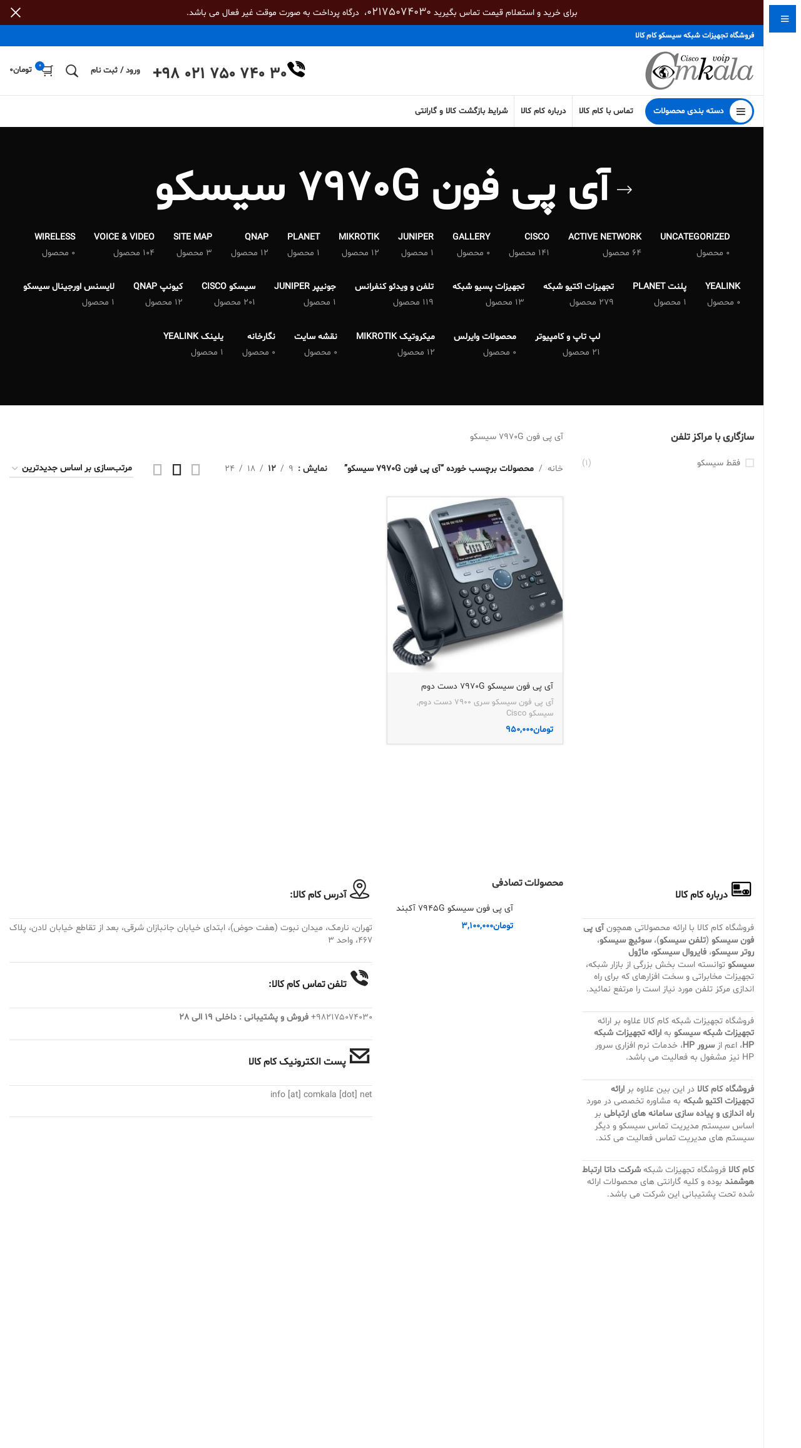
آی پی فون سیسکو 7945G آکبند (454, 910)
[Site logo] (699, 72)
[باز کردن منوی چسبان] (699, 112)
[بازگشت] (624, 191)
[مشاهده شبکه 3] (177, 470)
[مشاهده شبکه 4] (157, 470)
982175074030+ (341, 1019)
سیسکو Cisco (529, 715)
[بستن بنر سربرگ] (15, 12)
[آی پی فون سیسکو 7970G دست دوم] (475, 586)
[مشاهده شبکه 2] (196, 470)
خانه (555, 469)
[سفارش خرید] (71, 470)
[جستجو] (71, 71)
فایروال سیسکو (680, 953)
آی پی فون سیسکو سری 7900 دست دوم (486, 703)
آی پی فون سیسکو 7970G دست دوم (487, 687)
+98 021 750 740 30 (220, 75)
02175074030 (399, 12)
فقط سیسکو (718, 464)
